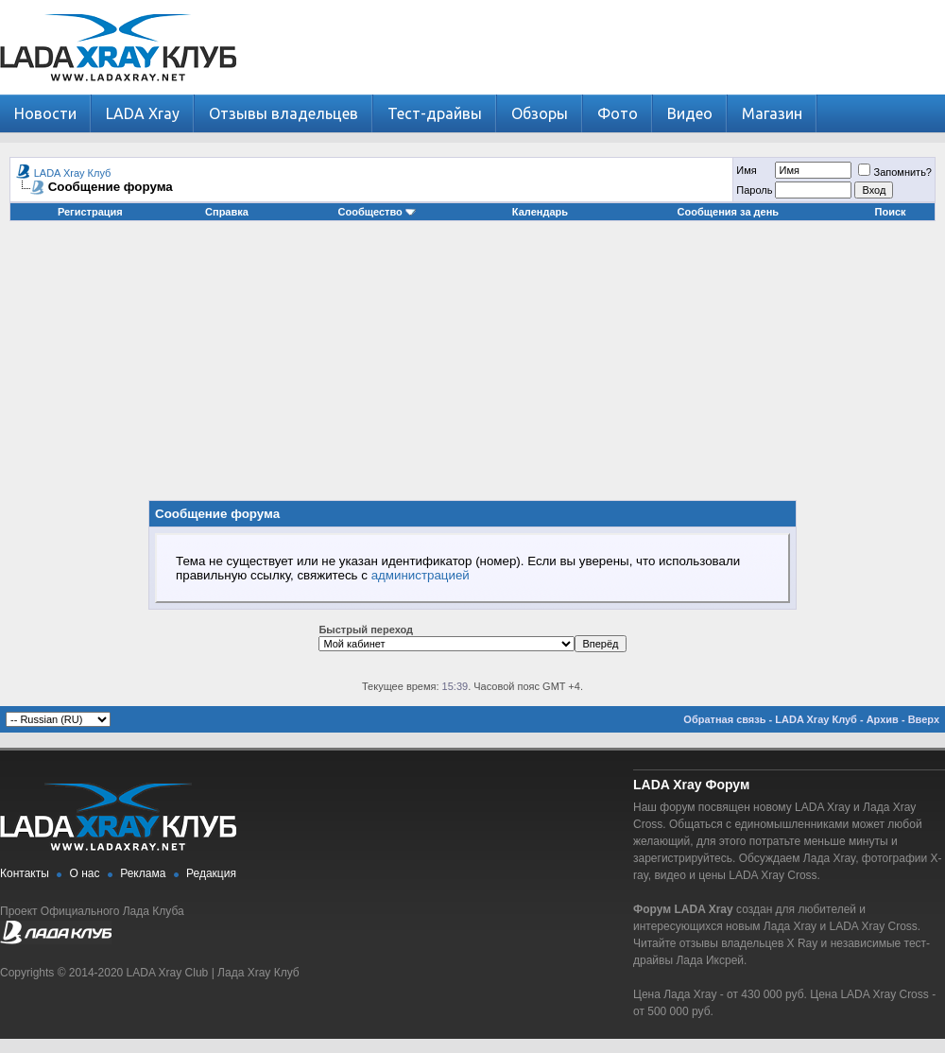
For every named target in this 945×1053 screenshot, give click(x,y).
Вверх (923, 719)
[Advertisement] (473, 367)
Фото (617, 113)
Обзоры (539, 113)
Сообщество (377, 211)
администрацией (420, 575)
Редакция (211, 873)
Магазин (772, 113)
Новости (45, 113)
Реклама (142, 873)
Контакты (24, 873)
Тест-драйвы (434, 113)
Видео (690, 113)
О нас (85, 873)
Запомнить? (895, 172)
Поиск (890, 211)
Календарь (540, 211)
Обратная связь (724, 719)
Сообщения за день (728, 211)
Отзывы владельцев (283, 113)
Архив (883, 719)
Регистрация (90, 211)
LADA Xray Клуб (73, 173)
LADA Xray (143, 113)
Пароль (754, 190)
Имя (746, 170)
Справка (227, 211)
